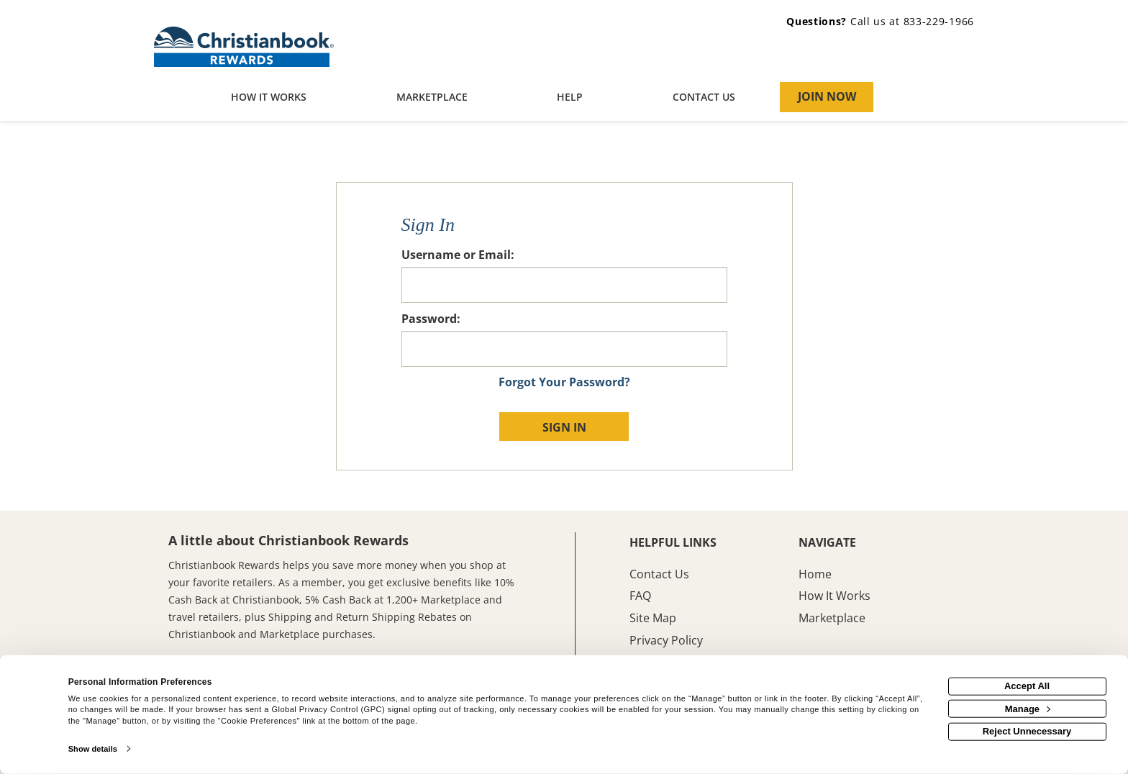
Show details (92, 749)
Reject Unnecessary (1027, 731)
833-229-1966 (939, 21)
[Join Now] (826, 97)
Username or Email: (457, 255)
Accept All (1027, 685)
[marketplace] (432, 98)
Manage (1027, 708)
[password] (564, 349)
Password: (430, 319)
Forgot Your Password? (564, 382)
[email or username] (564, 285)
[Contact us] (704, 98)
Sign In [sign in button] (564, 427)
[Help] (570, 98)
